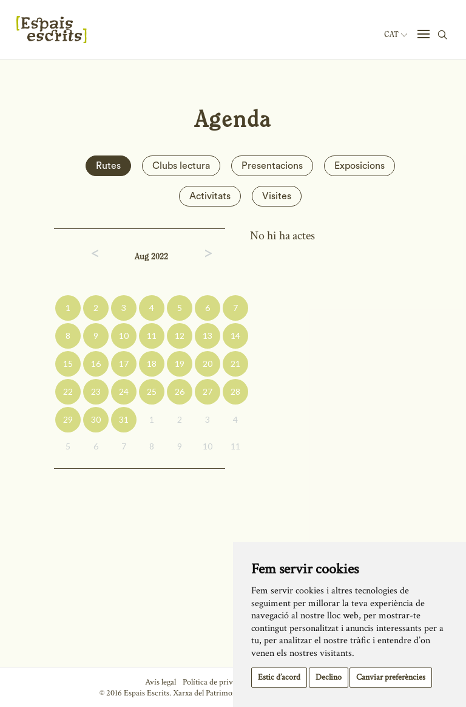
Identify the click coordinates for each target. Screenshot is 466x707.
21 (235, 363)
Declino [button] (329, 677)
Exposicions (359, 166)
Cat (395, 34)
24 (124, 391)
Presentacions (272, 166)
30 (96, 419)
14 (235, 335)
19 (179, 363)
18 (152, 363)
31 (124, 419)
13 (207, 335)
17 (124, 363)
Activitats (210, 196)
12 (179, 335)
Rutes (108, 166)
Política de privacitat (217, 682)
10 (124, 335)
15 (68, 363)
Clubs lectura (181, 166)
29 (68, 419)
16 (96, 363)
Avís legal (160, 682)
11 (152, 335)
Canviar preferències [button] (390, 677)
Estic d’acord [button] (279, 677)
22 (68, 391)
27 (207, 391)
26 (179, 391)
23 (96, 391)
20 (207, 363)
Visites (276, 196)
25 (152, 391)
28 (235, 391)
